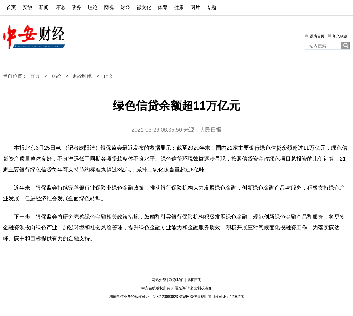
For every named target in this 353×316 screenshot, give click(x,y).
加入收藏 (340, 36)
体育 (162, 7)
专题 (211, 7)
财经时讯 (82, 75)
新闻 (44, 7)
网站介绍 (159, 280)
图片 (195, 7)
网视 (109, 7)
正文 (108, 75)
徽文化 (144, 7)
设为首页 (317, 36)
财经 (125, 7)
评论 (60, 7)
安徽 (27, 7)
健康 (179, 7)
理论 (92, 7)
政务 (76, 7)
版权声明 (194, 280)
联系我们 (176, 280)
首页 (11, 7)
